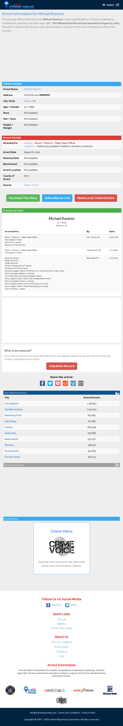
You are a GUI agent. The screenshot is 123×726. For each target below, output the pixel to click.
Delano (27, 101)
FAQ (61, 656)
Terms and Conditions (69, 712)
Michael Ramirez (32, 89)
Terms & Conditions (61, 642)
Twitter (71, 605)
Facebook (53, 605)
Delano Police (31, 185)
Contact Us (61, 651)
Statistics (61, 624)
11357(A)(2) (29, 146)
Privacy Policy (61, 647)
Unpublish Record (61, 366)
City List (61, 619)
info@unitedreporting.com (43, 712)
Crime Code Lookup (61, 628)
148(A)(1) (28, 143)
